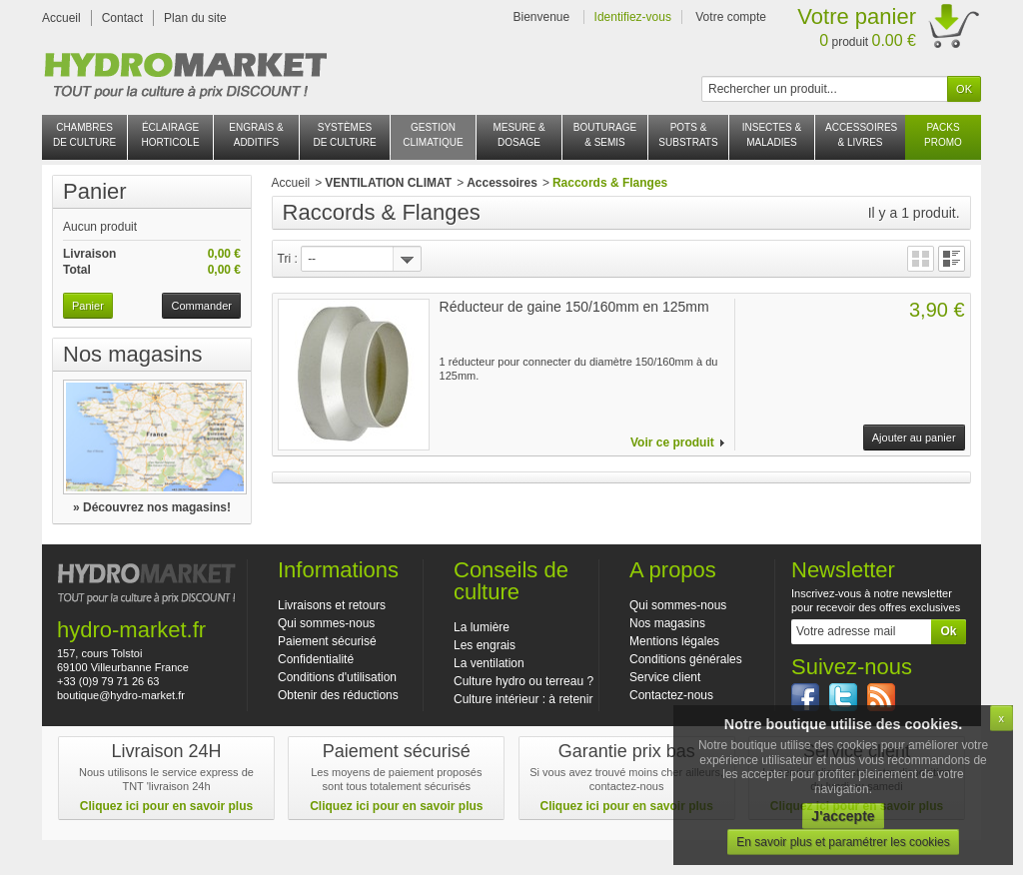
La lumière (482, 627)
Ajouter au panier (914, 437)
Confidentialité (316, 659)
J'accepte (842, 816)
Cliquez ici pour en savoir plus (166, 806)
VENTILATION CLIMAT (388, 183)
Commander (201, 306)
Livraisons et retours (332, 605)
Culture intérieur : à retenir (523, 699)
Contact (122, 18)
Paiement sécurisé (327, 641)
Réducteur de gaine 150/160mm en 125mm (574, 307)
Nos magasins (132, 354)
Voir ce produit (672, 442)
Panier (95, 191)
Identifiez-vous (632, 17)
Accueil (61, 18)
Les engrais (484, 645)
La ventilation (489, 663)
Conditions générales (685, 659)
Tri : (288, 259)
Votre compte (730, 17)
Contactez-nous (671, 695)
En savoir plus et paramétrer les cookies (842, 842)
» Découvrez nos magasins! (152, 507)
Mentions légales (674, 641)
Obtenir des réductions (338, 695)
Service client (664, 677)
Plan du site (195, 18)
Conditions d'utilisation (337, 677)
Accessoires (502, 183)
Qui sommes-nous (326, 623)
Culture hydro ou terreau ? (523, 681)
